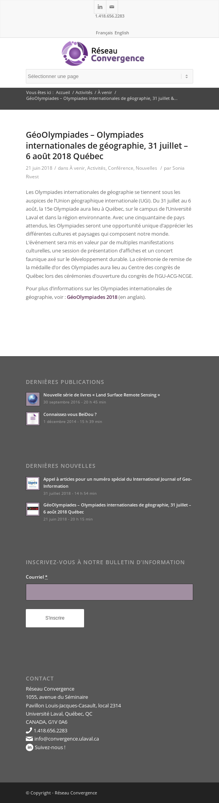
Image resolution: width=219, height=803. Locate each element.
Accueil (63, 92)
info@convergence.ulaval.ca (66, 738)
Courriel (37, 577)
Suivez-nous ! (50, 747)
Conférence (120, 168)
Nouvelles (146, 168)
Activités (83, 92)
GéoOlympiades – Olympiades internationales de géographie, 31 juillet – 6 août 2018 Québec (107, 145)
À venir (105, 92)
